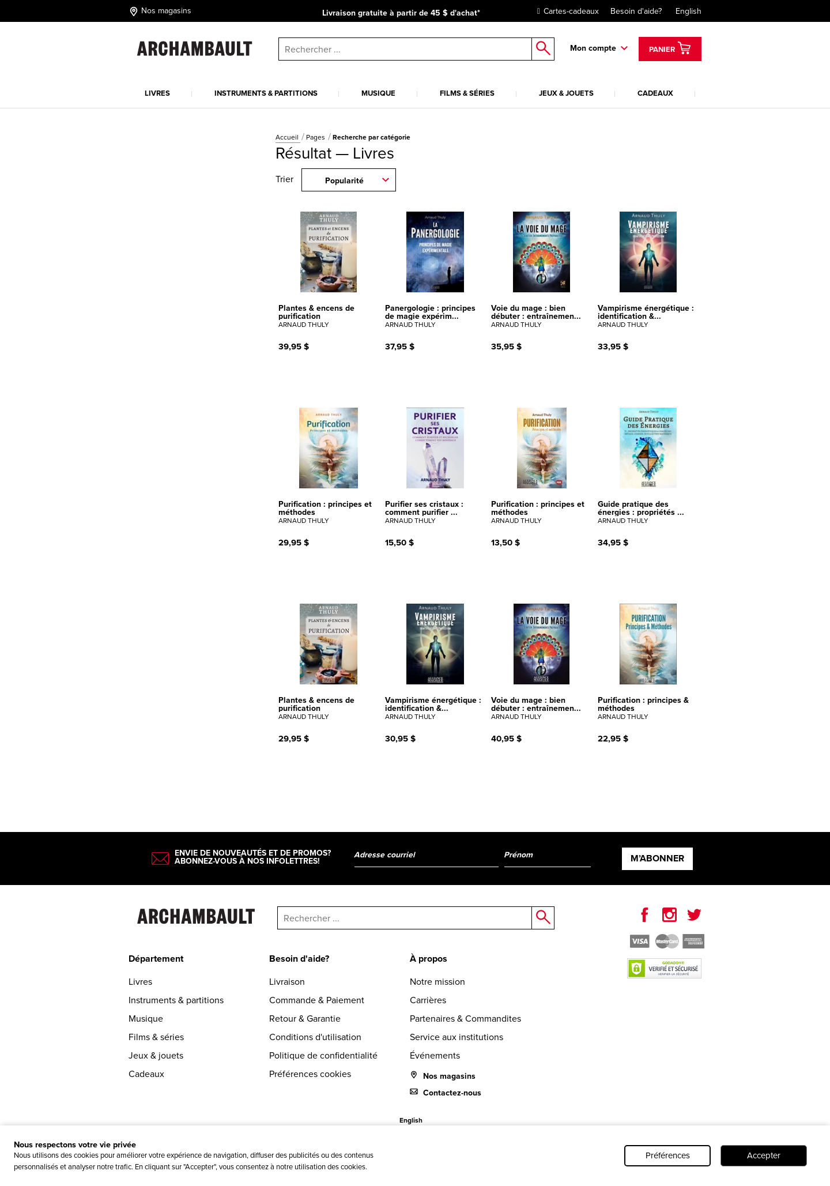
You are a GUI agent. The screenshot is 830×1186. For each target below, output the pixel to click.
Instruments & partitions (266, 93)
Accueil (288, 137)
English (688, 11)
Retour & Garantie (305, 1018)
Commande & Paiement (316, 1000)
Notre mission (437, 981)
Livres (157, 93)
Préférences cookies (310, 1073)
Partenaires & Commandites (465, 1018)
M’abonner (657, 858)
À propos (428, 958)
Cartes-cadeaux (565, 11)
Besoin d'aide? (636, 11)
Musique (378, 93)
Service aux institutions (456, 1037)
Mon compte (593, 48)
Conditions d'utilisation (315, 1037)
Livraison (287, 981)
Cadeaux (655, 93)
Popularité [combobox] (344, 180)
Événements (435, 1055)
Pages (316, 137)
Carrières (428, 1000)
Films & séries (467, 93)
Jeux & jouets (566, 93)
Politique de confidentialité (323, 1055)
